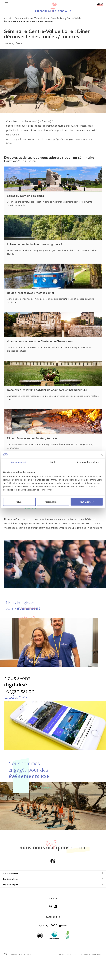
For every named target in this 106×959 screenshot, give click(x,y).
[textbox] (53, 132)
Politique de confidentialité (91, 954)
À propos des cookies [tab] (88, 462)
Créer (100, 3)
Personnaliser (53, 502)
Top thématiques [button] (53, 884)
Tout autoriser (87, 502)
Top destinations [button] (53, 879)
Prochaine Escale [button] (53, 873)
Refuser (19, 502)
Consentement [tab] (18, 462)
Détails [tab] (53, 462)
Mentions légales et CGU (68, 954)
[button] (50, 109)
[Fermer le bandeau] (102, 455)
